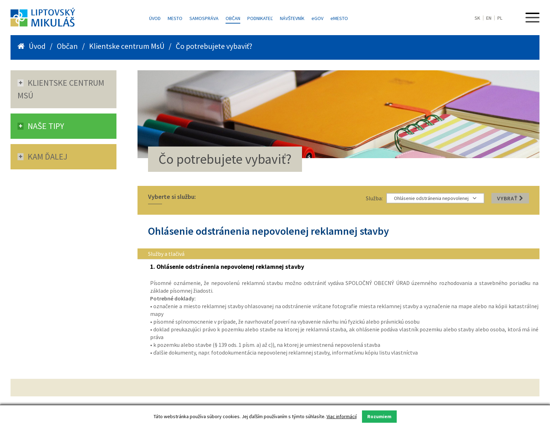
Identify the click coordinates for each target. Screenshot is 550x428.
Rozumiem (379, 416)
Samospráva (204, 18)
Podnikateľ (260, 18)
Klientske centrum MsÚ (127, 46)
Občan (233, 18)
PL (499, 17)
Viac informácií (342, 416)
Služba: (374, 198)
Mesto (175, 18)
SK (477, 17)
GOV (317, 18)
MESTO (339, 18)
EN (488, 17)
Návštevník (292, 18)
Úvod (155, 18)
